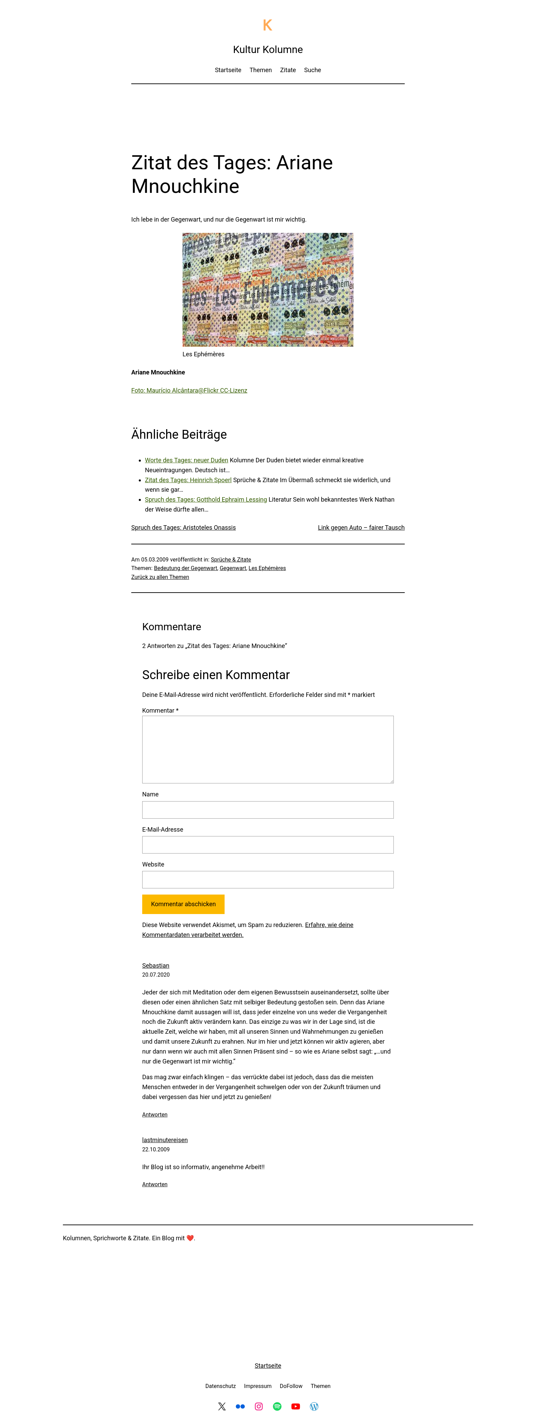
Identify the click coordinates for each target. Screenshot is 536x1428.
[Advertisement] (268, 107)
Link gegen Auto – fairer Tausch (361, 527)
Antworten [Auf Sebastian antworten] (155, 1114)
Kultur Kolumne (268, 49)
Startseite (268, 1365)
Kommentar (160, 710)
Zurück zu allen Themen (160, 577)
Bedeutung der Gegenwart (185, 568)
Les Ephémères (267, 568)
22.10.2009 (156, 1149)
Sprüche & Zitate (231, 559)
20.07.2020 (156, 974)
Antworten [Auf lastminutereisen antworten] (155, 1184)
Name (150, 794)
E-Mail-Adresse (162, 829)
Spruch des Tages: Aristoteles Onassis (183, 527)
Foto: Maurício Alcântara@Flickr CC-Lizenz (189, 390)
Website (153, 864)
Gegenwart (233, 568)
